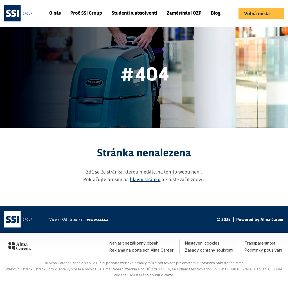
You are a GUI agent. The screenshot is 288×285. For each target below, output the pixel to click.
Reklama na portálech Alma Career (141, 250)
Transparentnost (260, 243)
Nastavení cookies (202, 243)
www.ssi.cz (97, 219)
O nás (55, 12)
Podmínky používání (263, 250)
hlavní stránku (145, 179)
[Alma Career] (20, 247)
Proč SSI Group (86, 12)
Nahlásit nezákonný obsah (133, 243)
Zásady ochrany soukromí (209, 250)
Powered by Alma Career (260, 219)
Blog (215, 12)
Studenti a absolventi (134, 12)
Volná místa (257, 13)
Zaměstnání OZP (184, 12)
